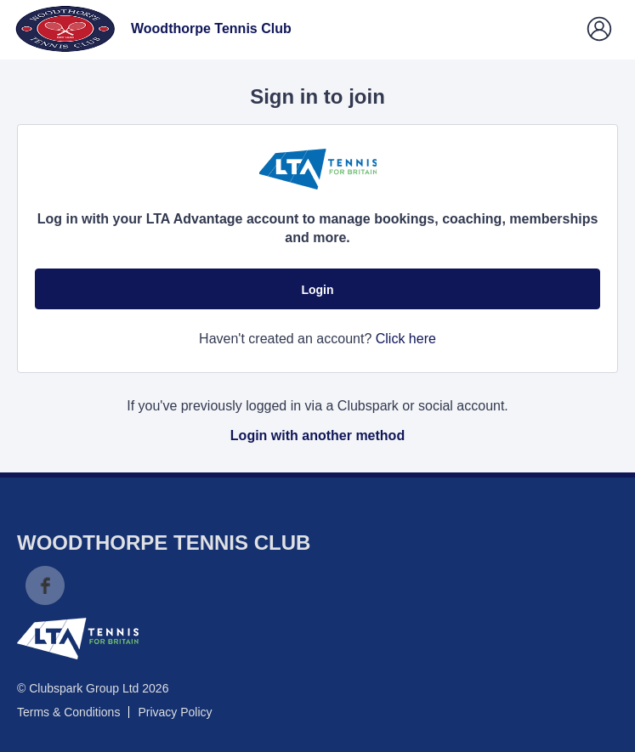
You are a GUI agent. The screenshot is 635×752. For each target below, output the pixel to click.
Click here (406, 338)
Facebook (45, 585)
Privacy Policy (175, 712)
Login (317, 290)
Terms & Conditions (68, 712)
